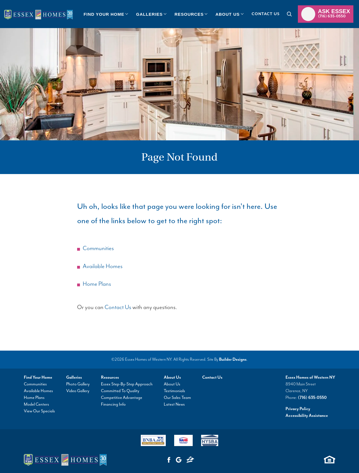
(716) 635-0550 (312, 397)
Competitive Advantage (121, 397)
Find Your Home (38, 377)
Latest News (174, 404)
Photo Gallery (78, 384)
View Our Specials (39, 411)
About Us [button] (227, 14)
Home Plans (97, 284)
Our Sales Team (177, 397)
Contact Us (266, 14)
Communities (98, 248)
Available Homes (103, 266)
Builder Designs (233, 359)
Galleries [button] (149, 14)
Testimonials (174, 391)
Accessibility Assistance (307, 415)
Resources (110, 377)
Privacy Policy (298, 408)
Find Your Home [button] (104, 14)
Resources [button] (189, 14)
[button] (105, 14)
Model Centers (36, 404)
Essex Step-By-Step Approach (127, 384)
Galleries (74, 377)
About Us (172, 377)
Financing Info (113, 404)
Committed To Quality (120, 391)
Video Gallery (77, 391)
